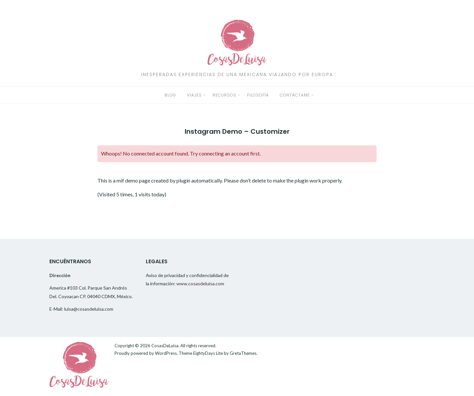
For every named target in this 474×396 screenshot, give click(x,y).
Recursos (224, 95)
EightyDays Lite (208, 353)
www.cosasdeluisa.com (200, 283)
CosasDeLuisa (164, 345)
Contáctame (295, 95)
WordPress (166, 353)
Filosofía (258, 95)
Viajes (194, 95)
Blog (170, 95)
